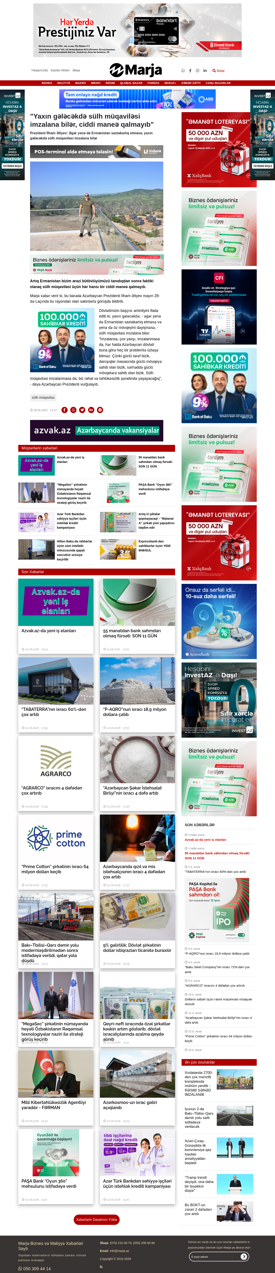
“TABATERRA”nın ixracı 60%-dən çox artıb (215, 871)
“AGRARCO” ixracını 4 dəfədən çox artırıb (215, 985)
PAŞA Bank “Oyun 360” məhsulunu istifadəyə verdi (155, 489)
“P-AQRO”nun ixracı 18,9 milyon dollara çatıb (217, 953)
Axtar (218, 71)
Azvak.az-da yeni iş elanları (205, 839)
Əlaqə (76, 70)
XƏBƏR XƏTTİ (190, 83)
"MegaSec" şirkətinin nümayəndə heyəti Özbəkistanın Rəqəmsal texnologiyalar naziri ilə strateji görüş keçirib (74, 493)
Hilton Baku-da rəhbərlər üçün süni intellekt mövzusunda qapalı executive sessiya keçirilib (74, 550)
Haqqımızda (40, 70)
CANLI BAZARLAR (218, 83)
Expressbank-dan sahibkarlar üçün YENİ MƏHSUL (154, 546)
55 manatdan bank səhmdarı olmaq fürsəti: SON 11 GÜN (156, 462)
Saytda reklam (60, 70)
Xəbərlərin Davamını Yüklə (96, 1219)
